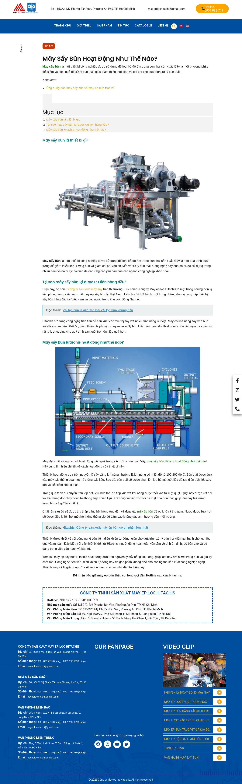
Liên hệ (163, 25)
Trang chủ (62, 25)
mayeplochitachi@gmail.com (166, 9)
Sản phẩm (104, 25)
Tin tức (123, 25)
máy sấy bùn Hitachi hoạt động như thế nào (176, 461)
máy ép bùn (145, 511)
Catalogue (143, 25)
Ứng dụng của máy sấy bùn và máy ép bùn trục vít (80, 88)
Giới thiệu (84, 25)
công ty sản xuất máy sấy (85, 289)
